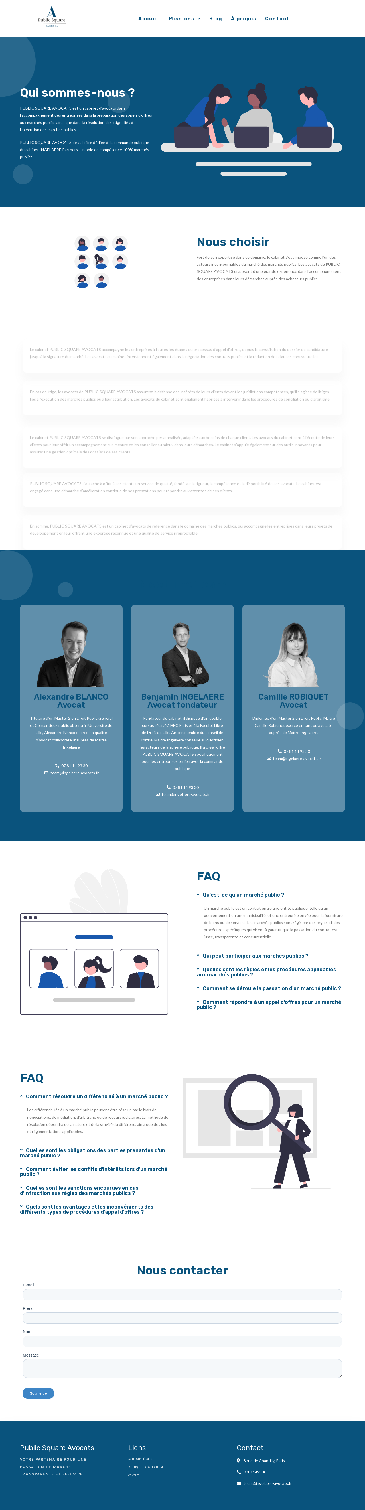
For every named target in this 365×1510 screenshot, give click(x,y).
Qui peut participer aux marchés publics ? (256, 956)
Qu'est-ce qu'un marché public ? (243, 895)
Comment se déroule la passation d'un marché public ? (272, 988)
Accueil (149, 18)
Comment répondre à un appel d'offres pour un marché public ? (269, 1004)
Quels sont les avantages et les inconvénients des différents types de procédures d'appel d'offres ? (86, 1209)
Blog (215, 18)
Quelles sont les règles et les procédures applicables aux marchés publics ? (266, 972)
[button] (271, 895)
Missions (185, 18)
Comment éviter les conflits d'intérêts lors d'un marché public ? (93, 1171)
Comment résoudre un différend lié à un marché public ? (97, 1096)
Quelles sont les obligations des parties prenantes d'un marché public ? (92, 1153)
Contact (277, 18)
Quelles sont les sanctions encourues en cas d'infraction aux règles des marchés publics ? (79, 1190)
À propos (244, 18)
